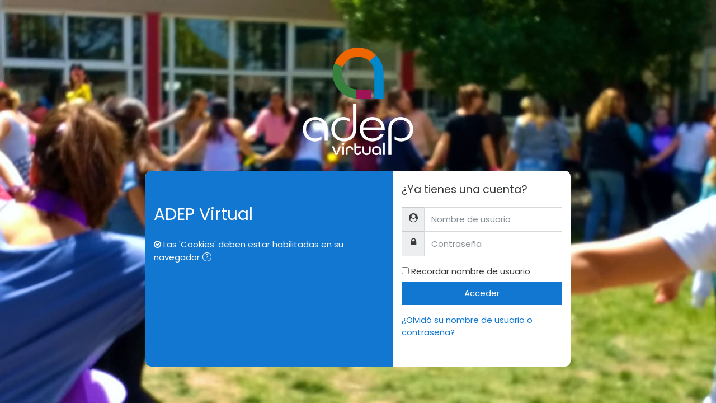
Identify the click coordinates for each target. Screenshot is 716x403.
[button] (209, 258)
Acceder (482, 293)
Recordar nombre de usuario (470, 271)
